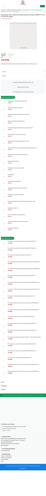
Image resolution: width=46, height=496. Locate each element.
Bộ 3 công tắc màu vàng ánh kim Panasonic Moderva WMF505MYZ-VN (22, 248)
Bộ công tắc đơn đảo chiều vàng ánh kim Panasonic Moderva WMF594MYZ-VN (23, 371)
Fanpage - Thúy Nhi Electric (6, 456)
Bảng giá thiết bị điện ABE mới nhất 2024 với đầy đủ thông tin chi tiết (21, 201)
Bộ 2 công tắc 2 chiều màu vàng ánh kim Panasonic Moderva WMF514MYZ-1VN (24, 289)
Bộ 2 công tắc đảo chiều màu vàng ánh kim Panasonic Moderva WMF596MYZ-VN (24, 268)
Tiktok (2, 461)
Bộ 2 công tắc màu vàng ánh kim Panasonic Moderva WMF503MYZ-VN (22, 350)
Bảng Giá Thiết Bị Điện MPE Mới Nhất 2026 (16, 121)
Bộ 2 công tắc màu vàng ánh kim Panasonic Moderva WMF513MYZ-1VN (22, 330)
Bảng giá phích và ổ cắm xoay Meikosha (16, 194)
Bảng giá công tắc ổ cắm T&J (13, 161)
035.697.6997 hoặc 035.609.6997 (9, 428)
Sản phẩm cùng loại (7, 238)
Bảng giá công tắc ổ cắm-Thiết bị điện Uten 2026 (17, 101)
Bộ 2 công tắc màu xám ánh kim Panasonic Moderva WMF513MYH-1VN (22, 323)
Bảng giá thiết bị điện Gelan (13, 228)
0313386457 (5, 445)
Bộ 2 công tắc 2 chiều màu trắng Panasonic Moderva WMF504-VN (21, 316)
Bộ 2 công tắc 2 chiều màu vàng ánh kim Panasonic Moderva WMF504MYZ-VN (23, 309)
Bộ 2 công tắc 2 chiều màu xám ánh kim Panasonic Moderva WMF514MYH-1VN (23, 282)
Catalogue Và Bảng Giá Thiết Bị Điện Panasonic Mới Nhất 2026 (20, 127)
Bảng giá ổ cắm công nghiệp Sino (14, 181)
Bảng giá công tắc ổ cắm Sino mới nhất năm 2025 (18, 154)
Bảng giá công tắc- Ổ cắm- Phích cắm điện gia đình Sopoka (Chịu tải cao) (22, 147)
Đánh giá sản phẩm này (7, 18)
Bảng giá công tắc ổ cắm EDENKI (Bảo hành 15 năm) (18, 141)
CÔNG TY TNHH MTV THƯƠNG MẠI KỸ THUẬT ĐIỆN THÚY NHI (13, 438)
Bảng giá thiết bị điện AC (12, 208)
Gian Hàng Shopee (4, 459)
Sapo (26, 468)
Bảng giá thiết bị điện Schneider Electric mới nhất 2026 (18, 114)
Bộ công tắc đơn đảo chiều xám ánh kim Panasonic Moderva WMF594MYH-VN (23, 364)
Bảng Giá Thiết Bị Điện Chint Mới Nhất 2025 (16, 214)
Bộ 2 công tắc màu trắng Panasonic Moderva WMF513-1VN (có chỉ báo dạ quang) (24, 337)
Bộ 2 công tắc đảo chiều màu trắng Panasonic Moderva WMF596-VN (21, 275)
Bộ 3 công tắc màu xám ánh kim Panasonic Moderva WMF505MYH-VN (22, 241)
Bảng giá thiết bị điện (7, 97)
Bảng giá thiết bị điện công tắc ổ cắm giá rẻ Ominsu (18, 221)
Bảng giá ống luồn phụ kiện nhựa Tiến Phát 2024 (17, 188)
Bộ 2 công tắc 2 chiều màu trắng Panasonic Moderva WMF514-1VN (21, 296)
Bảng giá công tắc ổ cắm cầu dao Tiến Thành (17, 134)
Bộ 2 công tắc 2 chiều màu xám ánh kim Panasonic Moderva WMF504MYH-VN (23, 302)
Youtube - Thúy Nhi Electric (6, 457)
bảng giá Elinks (11, 174)
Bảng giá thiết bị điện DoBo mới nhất (15, 107)
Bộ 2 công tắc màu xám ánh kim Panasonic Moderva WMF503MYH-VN (22, 343)
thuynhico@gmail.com (8, 441)
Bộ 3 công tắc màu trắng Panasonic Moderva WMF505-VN (19, 254)
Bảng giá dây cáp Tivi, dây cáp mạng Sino (16, 167)
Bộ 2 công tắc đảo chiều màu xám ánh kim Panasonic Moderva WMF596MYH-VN (24, 261)
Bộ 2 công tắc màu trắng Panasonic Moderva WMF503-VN (19, 357)
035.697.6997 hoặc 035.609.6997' (13, 443)
